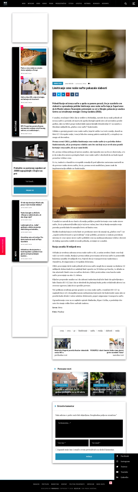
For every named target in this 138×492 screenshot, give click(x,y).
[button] (126, 456)
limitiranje (82, 330)
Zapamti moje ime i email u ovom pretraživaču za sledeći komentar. (85, 449)
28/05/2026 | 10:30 (26, 133)
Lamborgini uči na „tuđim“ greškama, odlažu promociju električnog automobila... (31, 227)
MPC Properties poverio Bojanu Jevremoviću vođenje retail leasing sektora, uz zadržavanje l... (33, 128)
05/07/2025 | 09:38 (75, 385)
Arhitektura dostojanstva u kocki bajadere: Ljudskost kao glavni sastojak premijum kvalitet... (31, 252)
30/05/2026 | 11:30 (26, 220)
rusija (100, 330)
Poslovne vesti (101, 385)
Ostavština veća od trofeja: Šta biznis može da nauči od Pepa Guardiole (32, 239)
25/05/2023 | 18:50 (81, 83)
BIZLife (71, 83)
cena (62, 330)
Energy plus (58, 83)
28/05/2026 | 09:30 (26, 102)
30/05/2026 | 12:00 (26, 207)
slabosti (109, 330)
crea (69, 330)
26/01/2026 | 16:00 (116, 385)
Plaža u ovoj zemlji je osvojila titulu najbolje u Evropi (31, 69)
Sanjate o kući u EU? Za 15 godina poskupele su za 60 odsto (70, 391)
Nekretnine (62, 385)
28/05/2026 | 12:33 (26, 73)
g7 (74, 330)
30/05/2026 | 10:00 (26, 258)
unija (117, 330)
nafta (92, 330)
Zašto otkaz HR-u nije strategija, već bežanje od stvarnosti (33, 98)
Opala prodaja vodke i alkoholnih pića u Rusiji (108, 391)
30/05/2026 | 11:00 (26, 232)
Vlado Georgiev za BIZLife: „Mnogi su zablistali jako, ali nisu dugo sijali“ (31, 215)
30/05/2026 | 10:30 (26, 244)
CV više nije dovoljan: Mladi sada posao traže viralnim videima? (32, 203)
